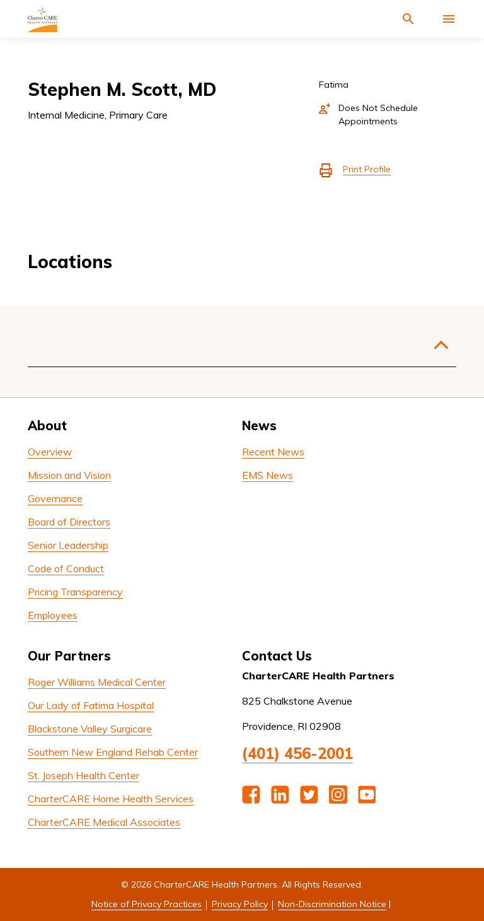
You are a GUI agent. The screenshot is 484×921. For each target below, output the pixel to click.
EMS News (267, 475)
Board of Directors (69, 521)
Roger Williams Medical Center (97, 682)
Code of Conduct (66, 568)
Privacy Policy (240, 904)
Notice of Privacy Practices (146, 904)
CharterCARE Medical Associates (104, 822)
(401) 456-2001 (297, 753)
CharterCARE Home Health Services (110, 798)
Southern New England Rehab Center (113, 752)
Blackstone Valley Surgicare (90, 728)
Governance (55, 498)
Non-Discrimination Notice (332, 904)
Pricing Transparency (75, 591)
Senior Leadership (68, 545)
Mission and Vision (69, 475)
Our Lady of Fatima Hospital (91, 705)
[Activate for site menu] (448, 18)
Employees (53, 615)
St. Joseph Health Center (83, 775)
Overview (50, 451)
